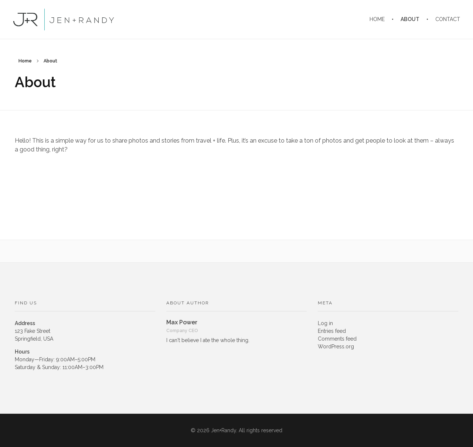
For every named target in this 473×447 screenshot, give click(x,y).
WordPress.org (336, 346)
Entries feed (332, 331)
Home (25, 61)
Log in (325, 323)
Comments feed (337, 339)
